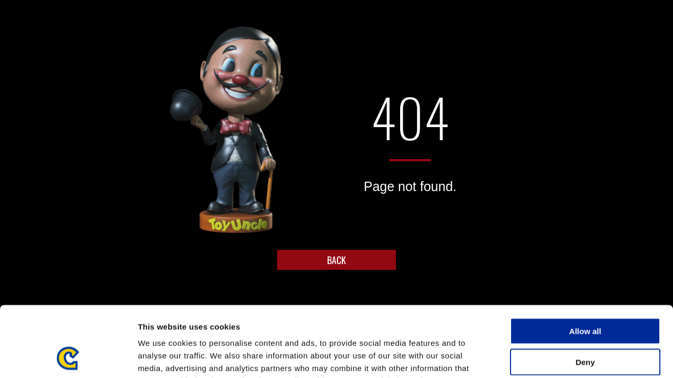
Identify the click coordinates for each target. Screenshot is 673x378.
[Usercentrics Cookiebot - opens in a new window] (68, 357)
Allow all (585, 264)
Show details (551, 357)
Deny (585, 295)
